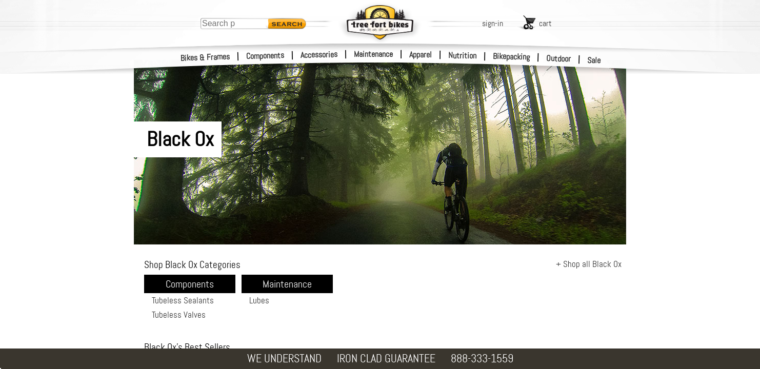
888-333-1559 (482, 358)
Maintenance (373, 54)
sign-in (492, 23)
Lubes (259, 300)
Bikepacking (511, 57)
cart (545, 23)
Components (265, 55)
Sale (594, 60)
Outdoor (558, 58)
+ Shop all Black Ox (589, 264)
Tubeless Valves (179, 314)
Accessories (319, 54)
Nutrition (462, 55)
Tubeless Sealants (183, 300)
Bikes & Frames (205, 57)
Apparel (420, 54)
